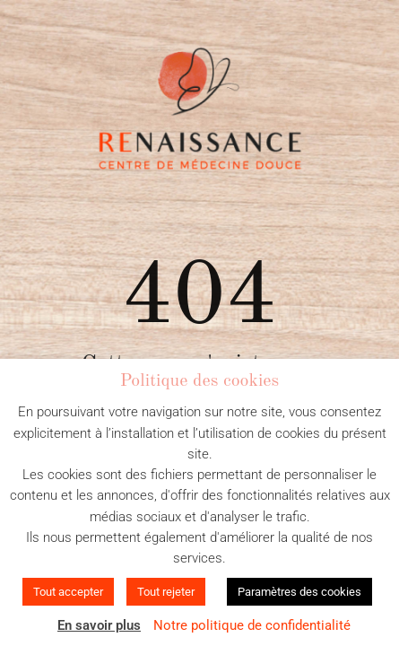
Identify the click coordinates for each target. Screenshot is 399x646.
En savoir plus (99, 625)
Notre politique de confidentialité (252, 625)
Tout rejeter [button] (166, 591)
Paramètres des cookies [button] (299, 591)
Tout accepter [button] (68, 591)
